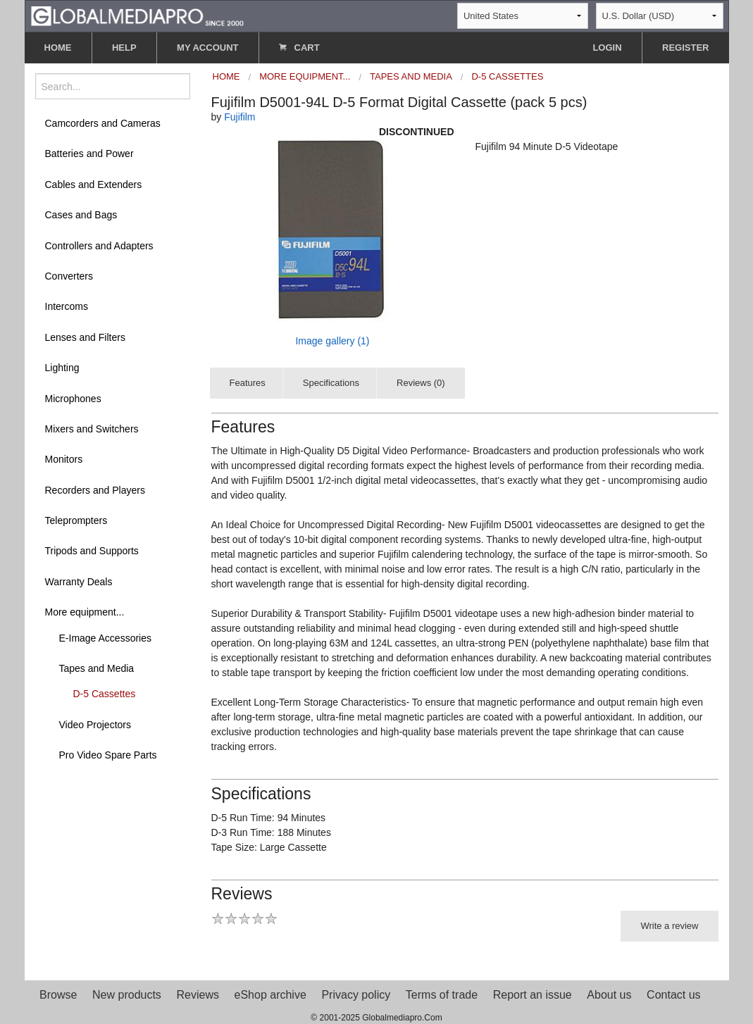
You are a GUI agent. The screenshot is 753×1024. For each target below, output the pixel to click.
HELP (124, 47)
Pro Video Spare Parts (108, 755)
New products (126, 995)
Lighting (62, 367)
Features (248, 382)
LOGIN (606, 47)
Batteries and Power (89, 153)
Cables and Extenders (93, 184)
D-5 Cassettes (104, 693)
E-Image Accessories (105, 638)
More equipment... (85, 612)
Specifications (331, 382)
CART (299, 47)
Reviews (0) (421, 382)
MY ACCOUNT (207, 47)
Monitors (64, 459)
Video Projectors (95, 724)
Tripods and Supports (92, 550)
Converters (69, 276)
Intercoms (66, 306)
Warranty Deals (79, 581)
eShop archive (270, 995)
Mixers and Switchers (92, 429)
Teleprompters (76, 520)
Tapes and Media (97, 668)
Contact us (673, 995)
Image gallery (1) (332, 340)
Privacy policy (355, 995)
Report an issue (532, 995)
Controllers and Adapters (99, 245)
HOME (58, 47)
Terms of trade (442, 995)
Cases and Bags (81, 214)
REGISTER (685, 47)
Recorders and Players (95, 490)
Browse (58, 995)
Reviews (197, 995)
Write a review (669, 925)
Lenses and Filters (85, 337)
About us (609, 995)
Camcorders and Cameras (103, 123)
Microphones (73, 398)
